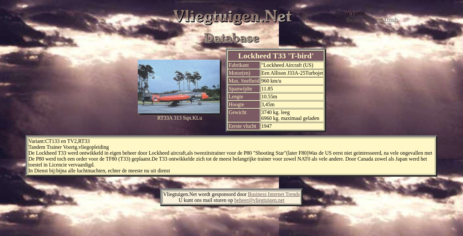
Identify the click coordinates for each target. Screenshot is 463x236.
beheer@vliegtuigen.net (259, 200)
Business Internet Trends (372, 19)
